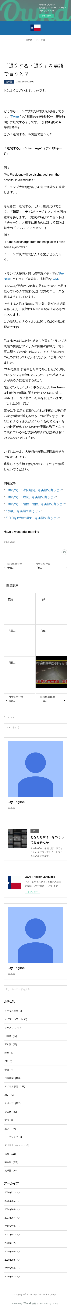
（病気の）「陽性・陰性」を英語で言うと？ (35, 504)
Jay (9, 1095)
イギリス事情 (14, 1011)
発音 (10, 1154)
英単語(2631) (9, 542)
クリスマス (13, 1027)
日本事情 (12, 1078)
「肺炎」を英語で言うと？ (23, 511)
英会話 (11, 1162)
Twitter (15, 116)
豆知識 (11, 1044)
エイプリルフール (16, 1019)
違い (10, 1128)
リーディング (14, 1137)
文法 (9, 1120)
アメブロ (40, 40)
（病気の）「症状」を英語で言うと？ (30, 497)
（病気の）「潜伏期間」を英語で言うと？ (33, 490)
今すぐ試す (46, 16)
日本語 (11, 1036)
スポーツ (12, 1103)
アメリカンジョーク (17, 1145)
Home (29, 40)
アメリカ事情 (15, 1086)
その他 (11, 1111)
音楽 (9, 1069)
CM (8, 1061)
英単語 (9, 81)
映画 (9, 1053)
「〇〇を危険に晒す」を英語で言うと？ (32, 518)
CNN (56, 278)
